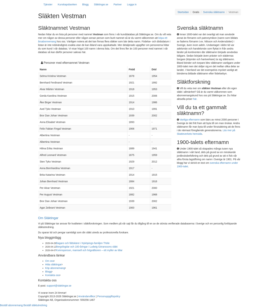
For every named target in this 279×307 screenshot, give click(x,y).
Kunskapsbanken (67, 4)
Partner (118, 4)
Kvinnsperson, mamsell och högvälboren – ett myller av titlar (89, 250)
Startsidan (183, 12)
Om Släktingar (48, 218)
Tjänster (47, 4)
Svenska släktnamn (214, 12)
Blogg (85, 4)
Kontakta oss (52, 275)
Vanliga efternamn (190, 119)
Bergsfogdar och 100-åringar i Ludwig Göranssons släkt (87, 246)
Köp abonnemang (55, 268)
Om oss (49, 260)
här (194, 99)
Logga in (132, 4)
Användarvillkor (86, 296)
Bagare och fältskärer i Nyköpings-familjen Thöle (83, 243)
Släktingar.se (101, 4)
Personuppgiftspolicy (108, 296)
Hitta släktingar (53, 264)
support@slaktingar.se (59, 285)
